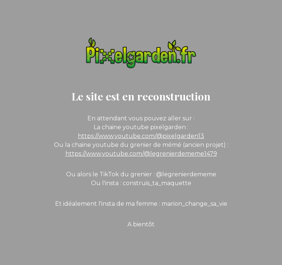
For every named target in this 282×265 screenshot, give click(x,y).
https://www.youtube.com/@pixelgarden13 (141, 135)
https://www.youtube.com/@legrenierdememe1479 (141, 153)
